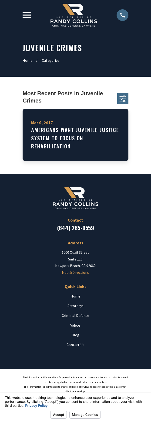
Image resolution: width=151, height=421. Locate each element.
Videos (75, 325)
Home (75, 296)
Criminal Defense (75, 315)
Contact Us (75, 344)
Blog (75, 334)
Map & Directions (75, 272)
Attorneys (75, 305)
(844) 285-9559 (75, 227)
